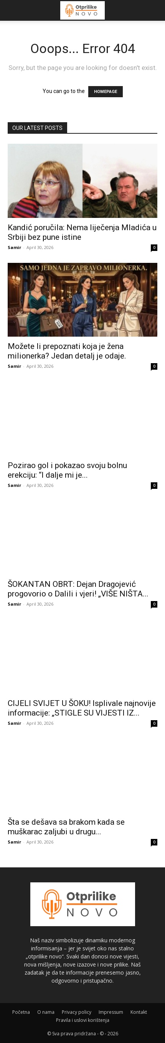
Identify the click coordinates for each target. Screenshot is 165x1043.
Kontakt (138, 1012)
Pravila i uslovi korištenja (82, 1020)
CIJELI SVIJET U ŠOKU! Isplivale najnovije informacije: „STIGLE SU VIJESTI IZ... (82, 708)
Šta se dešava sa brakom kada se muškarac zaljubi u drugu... (66, 826)
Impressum (111, 1012)
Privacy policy (76, 1012)
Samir (14, 247)
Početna (21, 1012)
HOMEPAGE (105, 91)
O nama (45, 1012)
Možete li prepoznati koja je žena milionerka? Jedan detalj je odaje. (67, 351)
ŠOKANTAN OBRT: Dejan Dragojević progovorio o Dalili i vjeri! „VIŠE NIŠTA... (78, 589)
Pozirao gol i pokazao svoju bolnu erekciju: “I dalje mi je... (67, 470)
